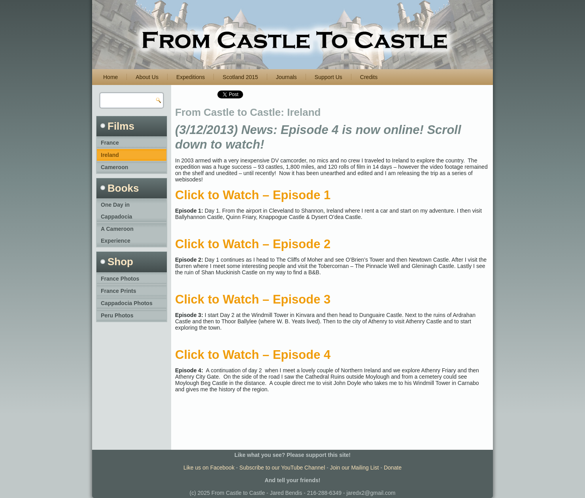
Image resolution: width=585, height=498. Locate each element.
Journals (286, 77)
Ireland (110, 155)
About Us (147, 77)
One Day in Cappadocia (116, 211)
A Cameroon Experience (117, 235)
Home (110, 77)
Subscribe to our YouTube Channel (282, 467)
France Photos (120, 278)
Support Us (328, 77)
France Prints (118, 291)
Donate (393, 467)
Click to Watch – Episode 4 (252, 355)
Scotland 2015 (240, 77)
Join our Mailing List (354, 467)
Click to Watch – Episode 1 (252, 195)
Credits (368, 77)
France (110, 143)
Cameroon (114, 167)
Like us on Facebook (208, 467)
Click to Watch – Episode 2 (252, 244)
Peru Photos (117, 315)
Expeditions (190, 77)
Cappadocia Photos (127, 303)
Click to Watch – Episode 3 (252, 299)
